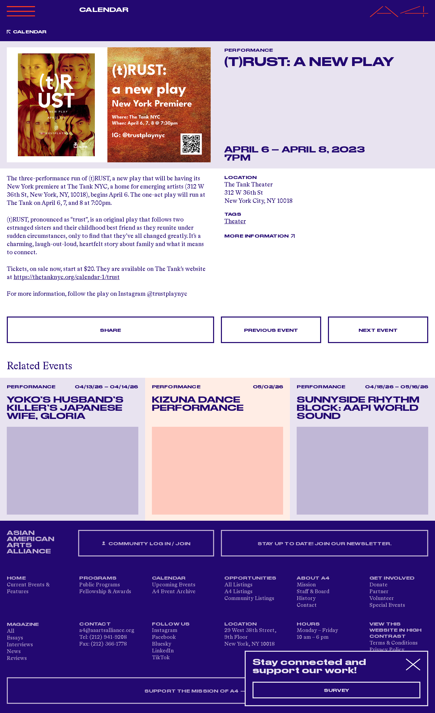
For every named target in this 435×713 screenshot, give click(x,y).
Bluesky (161, 644)
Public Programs (99, 585)
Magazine (23, 624)
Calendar (103, 10)
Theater (235, 221)
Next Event (378, 330)
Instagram (164, 630)
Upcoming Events (173, 585)
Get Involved (392, 578)
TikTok (161, 658)
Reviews (17, 658)
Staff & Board (313, 592)
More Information (256, 236)
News (14, 651)
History (306, 598)
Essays (15, 638)
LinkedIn (163, 651)
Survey (336, 690)
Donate (378, 585)
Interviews (20, 645)
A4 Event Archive (173, 592)
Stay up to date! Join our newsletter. (325, 544)
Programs (98, 578)
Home (16, 578)
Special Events (387, 605)
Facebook (164, 637)
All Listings (238, 585)
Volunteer (381, 598)
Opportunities (250, 578)
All (10, 631)
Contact (307, 605)
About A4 (313, 578)
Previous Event (271, 330)
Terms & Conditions (393, 643)
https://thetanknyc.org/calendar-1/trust (67, 277)
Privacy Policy (386, 650)
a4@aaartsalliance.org (106, 630)
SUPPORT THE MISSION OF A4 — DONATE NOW (217, 691)
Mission (306, 585)
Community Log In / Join (146, 543)
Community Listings (249, 598)
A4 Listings (238, 592)
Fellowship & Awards (105, 592)
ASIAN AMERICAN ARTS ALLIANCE (30, 542)
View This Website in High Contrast (395, 630)
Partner (378, 592)
